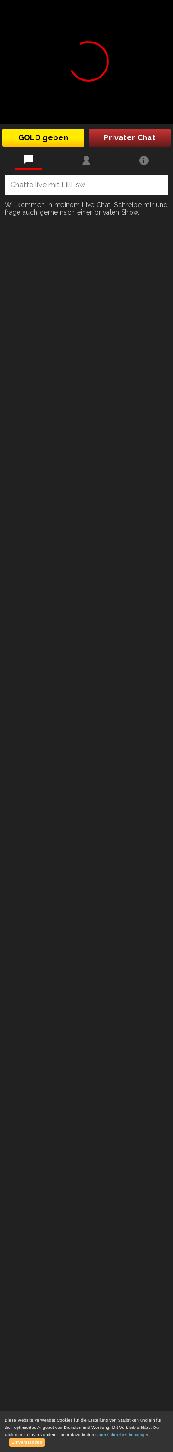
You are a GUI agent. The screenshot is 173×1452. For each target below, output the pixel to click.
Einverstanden (27, 1442)
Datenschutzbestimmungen (122, 1435)
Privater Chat (129, 137)
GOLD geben (43, 137)
